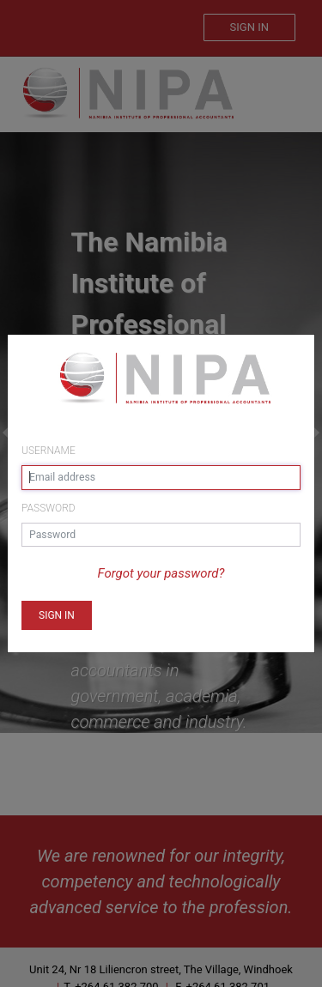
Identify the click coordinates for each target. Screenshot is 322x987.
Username (48, 451)
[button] (56, 615)
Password (48, 508)
